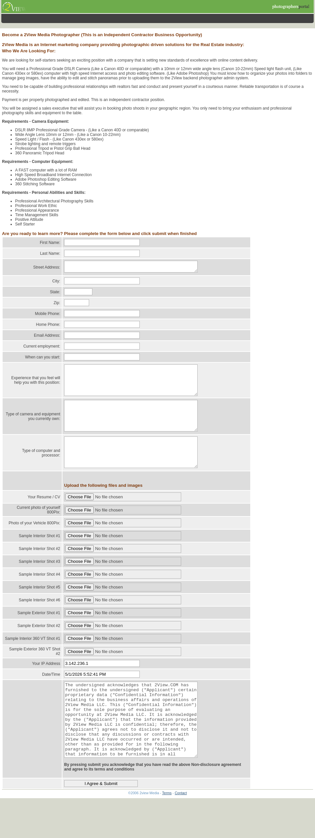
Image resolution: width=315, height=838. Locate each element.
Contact (181, 827)
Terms (167, 827)
